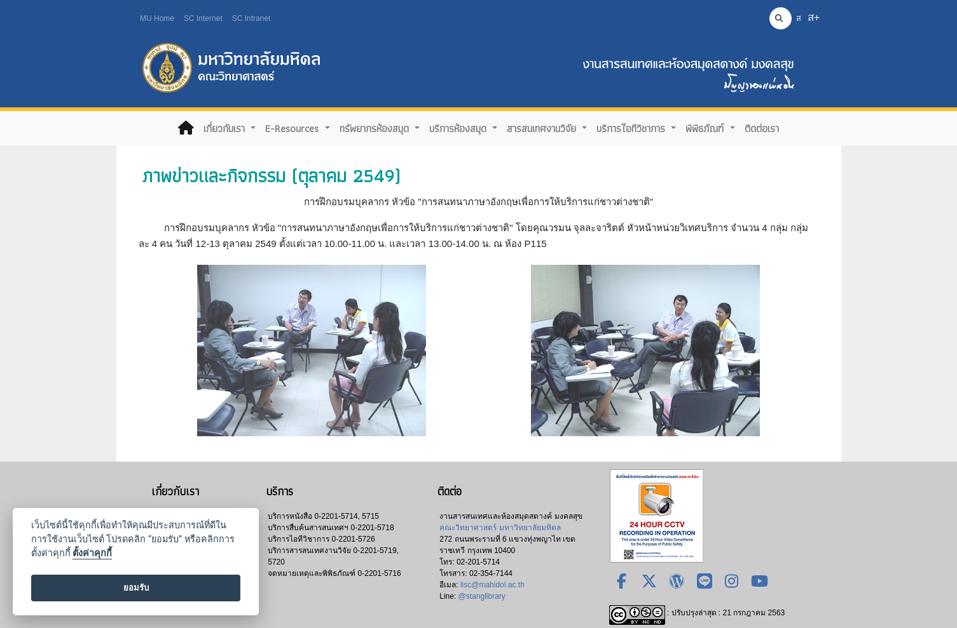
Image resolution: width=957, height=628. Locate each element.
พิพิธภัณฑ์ (706, 128)
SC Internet (203, 18)
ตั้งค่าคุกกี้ (92, 553)
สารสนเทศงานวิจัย (543, 128)
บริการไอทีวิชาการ (632, 128)
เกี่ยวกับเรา (225, 128)
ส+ (814, 17)
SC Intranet (251, 18)
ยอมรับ (136, 587)
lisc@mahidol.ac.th (492, 584)
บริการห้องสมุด (459, 128)
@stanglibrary (482, 596)
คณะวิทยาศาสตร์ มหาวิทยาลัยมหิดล (499, 527)
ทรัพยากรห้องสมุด (376, 128)
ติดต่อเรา (762, 128)
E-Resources (293, 128)
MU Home (157, 18)
